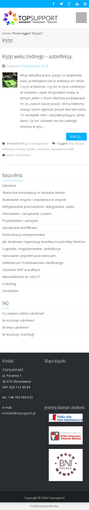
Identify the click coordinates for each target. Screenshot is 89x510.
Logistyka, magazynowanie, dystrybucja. (31, 249)
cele (71, 143)
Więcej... (76, 136)
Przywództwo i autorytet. (20, 220)
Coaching (9, 284)
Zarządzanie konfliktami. (20, 227)
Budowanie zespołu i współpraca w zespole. (34, 199)
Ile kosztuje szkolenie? (18, 320)
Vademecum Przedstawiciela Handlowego (32, 263)
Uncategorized (38, 143)
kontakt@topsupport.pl (19, 413)
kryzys (79, 143)
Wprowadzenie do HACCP (21, 277)
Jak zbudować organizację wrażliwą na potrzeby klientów (43, 242)
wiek (71, 149)
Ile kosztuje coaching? (18, 334)
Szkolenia (9, 185)
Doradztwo (10, 291)
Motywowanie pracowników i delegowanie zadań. (38, 206)
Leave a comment (18, 155)
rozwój (20, 149)
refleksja (8, 149)
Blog (24, 143)
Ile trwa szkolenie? (15, 327)
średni (30, 149)
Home (6, 33)
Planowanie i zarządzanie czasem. (27, 213)
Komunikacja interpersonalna (23, 234)
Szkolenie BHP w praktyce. (21, 270)
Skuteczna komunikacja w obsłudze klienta (33, 192)
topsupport (58, 149)
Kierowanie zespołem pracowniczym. (29, 256)
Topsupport (57, 498)
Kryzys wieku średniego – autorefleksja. (37, 56)
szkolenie (43, 149)
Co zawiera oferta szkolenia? (23, 313)
